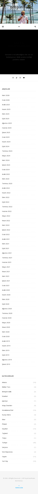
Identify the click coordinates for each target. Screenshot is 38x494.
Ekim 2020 (5, 299)
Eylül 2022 (5, 202)
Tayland (4, 433)
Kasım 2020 (6, 295)
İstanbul (4, 396)
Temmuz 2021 (7, 258)
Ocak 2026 (6, 100)
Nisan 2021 (6, 271)
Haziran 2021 (6, 262)
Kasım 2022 (6, 193)
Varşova (5, 447)
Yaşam (4, 457)
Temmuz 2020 (7, 313)
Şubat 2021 (6, 281)
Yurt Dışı (5, 461)
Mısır (3, 419)
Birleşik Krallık (6, 392)
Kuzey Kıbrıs (6, 415)
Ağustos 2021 (7, 253)
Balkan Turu (6, 387)
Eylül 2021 (5, 248)
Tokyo (4, 438)
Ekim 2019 (5, 350)
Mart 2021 (5, 276)
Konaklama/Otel (7, 410)
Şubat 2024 (6, 165)
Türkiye (4, 443)
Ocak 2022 (6, 234)
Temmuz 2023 (7, 183)
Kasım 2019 (6, 346)
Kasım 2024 (6, 142)
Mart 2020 (5, 332)
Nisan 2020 (6, 327)
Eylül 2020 (5, 304)
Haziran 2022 (6, 211)
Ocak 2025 (6, 137)
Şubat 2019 (6, 364)
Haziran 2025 (6, 128)
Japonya (4, 401)
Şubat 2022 (6, 230)
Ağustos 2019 (7, 360)
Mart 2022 (5, 225)
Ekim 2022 (5, 197)
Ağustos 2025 (7, 123)
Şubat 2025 (6, 132)
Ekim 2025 (5, 114)
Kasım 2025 (6, 109)
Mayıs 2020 (6, 323)
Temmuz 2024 (7, 151)
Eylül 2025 (5, 119)
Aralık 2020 (6, 290)
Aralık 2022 (6, 188)
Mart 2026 (5, 95)
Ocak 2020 (6, 336)
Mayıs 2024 (6, 156)
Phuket (4, 424)
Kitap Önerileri (7, 405)
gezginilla (19, 7)
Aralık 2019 (6, 341)
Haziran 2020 (6, 318)
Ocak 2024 (6, 169)
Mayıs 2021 (6, 267)
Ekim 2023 (5, 179)
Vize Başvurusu (7, 452)
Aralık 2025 (6, 105)
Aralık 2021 (6, 239)
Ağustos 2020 (7, 309)
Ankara (4, 382)
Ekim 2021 (5, 244)
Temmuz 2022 (7, 207)
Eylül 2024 (5, 146)
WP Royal (25, 478)
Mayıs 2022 (6, 216)
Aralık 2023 (6, 174)
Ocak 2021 (6, 285)
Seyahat (5, 429)
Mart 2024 (5, 160)
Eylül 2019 (5, 355)
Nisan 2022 (6, 221)
